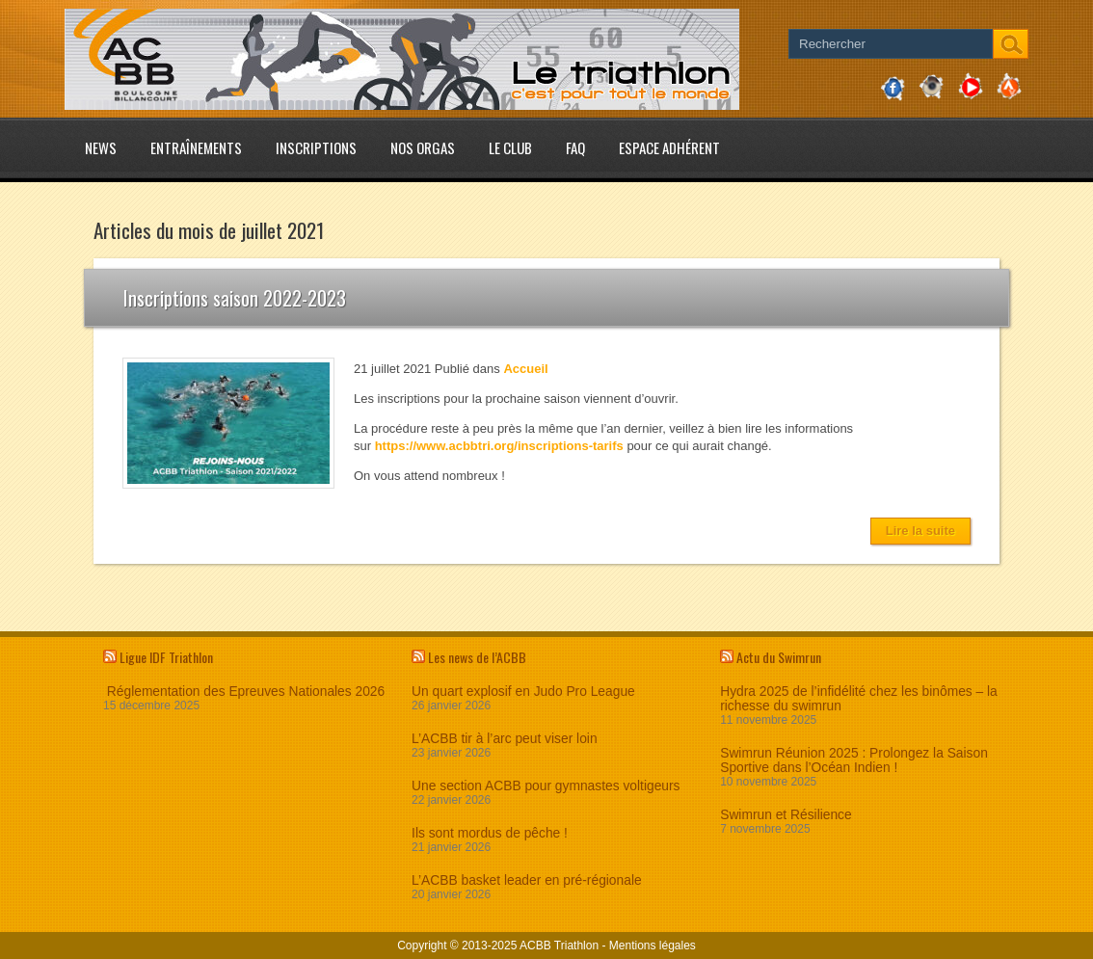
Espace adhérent (669, 147)
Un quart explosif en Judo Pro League (523, 691)
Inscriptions (316, 147)
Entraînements (196, 147)
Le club (510, 147)
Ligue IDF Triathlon (166, 657)
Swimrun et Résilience (786, 815)
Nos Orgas (422, 147)
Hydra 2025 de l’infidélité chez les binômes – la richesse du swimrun (859, 698)
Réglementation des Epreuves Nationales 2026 (244, 691)
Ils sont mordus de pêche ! (490, 833)
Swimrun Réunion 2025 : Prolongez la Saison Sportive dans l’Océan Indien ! (854, 760)
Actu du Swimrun (778, 657)
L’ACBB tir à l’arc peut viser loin (504, 739)
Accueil (525, 368)
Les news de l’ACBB (477, 657)
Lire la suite (920, 530)
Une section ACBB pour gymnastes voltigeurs (546, 786)
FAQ (575, 147)
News (101, 147)
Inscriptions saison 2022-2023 (234, 297)
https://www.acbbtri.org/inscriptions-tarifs (499, 446)
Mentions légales (652, 945)
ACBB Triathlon (559, 945)
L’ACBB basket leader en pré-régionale (527, 880)
